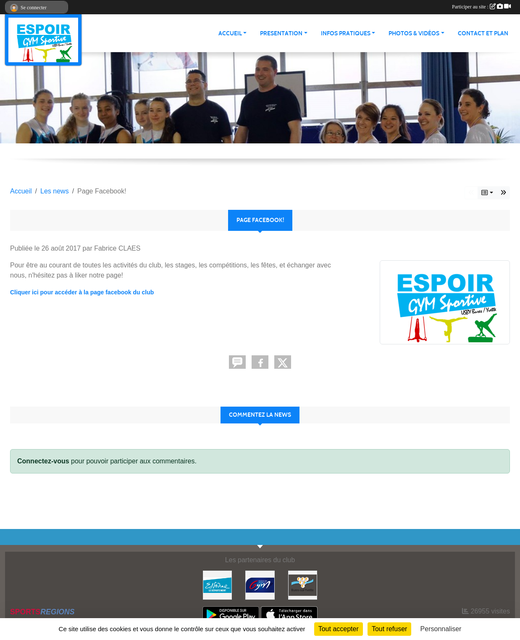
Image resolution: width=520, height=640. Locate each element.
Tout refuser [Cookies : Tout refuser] (389, 628)
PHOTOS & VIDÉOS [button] (414, 33)
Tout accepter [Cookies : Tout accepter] (338, 628)
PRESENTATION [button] (281, 33)
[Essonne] (217, 584)
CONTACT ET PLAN (483, 33)
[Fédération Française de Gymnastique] (259, 584)
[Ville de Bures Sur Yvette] (302, 584)
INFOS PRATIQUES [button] (345, 33)
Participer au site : (481, 7)
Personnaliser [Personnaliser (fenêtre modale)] (441, 628)
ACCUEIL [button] (230, 33)
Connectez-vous (43, 461)
